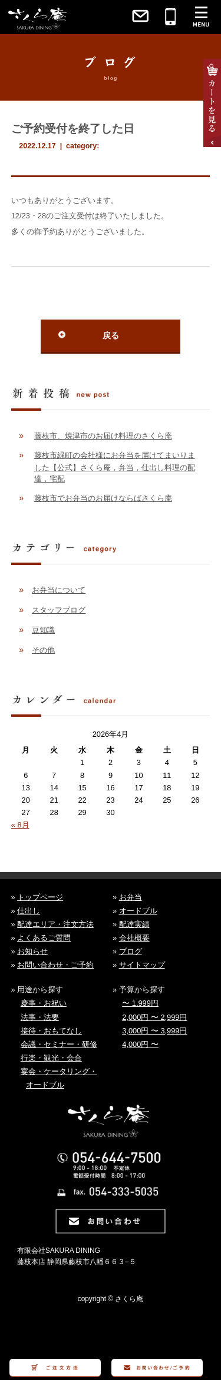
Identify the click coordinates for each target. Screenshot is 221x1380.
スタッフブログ (58, 610)
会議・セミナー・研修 (59, 1044)
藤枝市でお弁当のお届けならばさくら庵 (103, 498)
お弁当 (130, 897)
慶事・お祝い (44, 1003)
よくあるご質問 (44, 937)
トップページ (40, 897)
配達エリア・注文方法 (55, 924)
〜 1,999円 (140, 1003)
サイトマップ (142, 964)
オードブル (138, 910)
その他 (43, 650)
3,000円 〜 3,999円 (154, 1030)
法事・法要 (40, 1017)
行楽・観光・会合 (51, 1057)
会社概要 (134, 937)
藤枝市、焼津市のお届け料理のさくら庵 (103, 435)
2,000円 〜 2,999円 (154, 1017)
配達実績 (134, 924)
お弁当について (58, 590)
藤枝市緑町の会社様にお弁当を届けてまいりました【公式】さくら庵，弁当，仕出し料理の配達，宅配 (114, 467)
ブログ (130, 951)
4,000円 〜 (140, 1044)
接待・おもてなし (51, 1030)
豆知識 (43, 630)
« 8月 (20, 824)
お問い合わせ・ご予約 (55, 964)
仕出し (28, 910)
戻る (111, 335)
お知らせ (32, 951)
